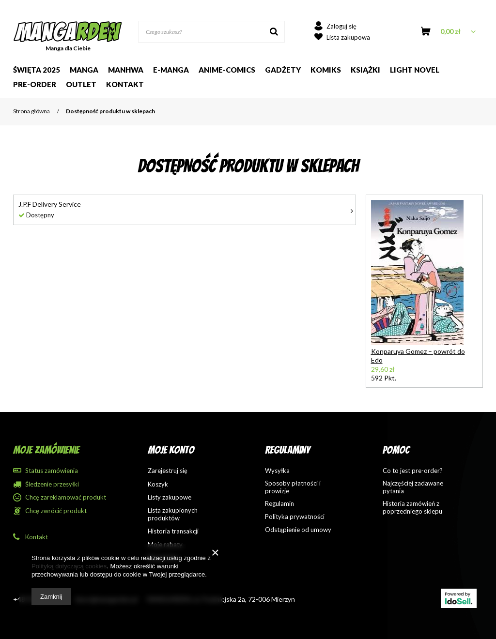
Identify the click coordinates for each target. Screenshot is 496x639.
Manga (84, 69)
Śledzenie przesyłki (52, 484)
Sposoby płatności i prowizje (293, 487)
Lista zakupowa (348, 37)
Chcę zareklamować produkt (65, 497)
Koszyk (158, 484)
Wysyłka (277, 470)
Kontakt (125, 84)
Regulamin (279, 503)
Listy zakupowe (169, 497)
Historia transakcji (173, 531)
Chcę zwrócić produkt (56, 511)
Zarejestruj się (167, 470)
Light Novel (414, 69)
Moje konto (171, 450)
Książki (365, 69)
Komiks (325, 69)
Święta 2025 (36, 69)
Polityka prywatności (295, 516)
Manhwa (125, 69)
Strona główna (31, 111)
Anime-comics (227, 69)
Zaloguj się (341, 26)
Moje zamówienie (46, 450)
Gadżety (283, 69)
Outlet (81, 84)
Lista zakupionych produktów (173, 514)
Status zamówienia (51, 470)
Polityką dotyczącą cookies (69, 566)
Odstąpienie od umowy (298, 529)
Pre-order (34, 84)
